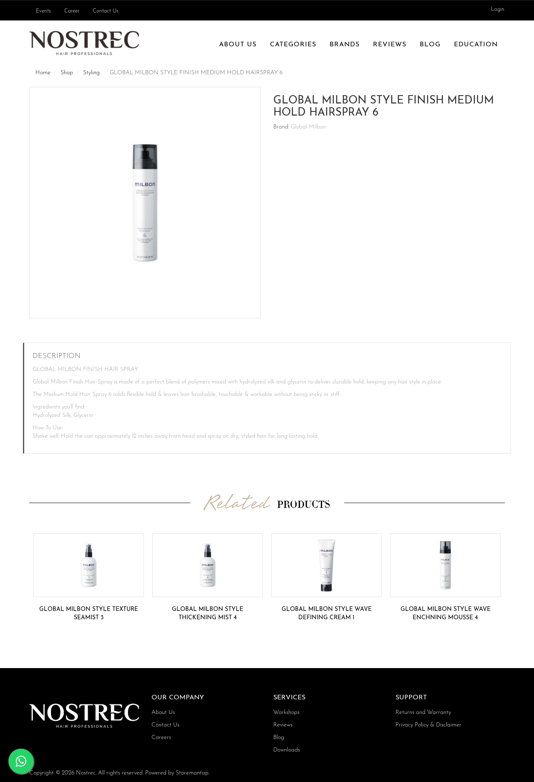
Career (71, 11)
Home (42, 73)
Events (43, 11)
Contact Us (105, 11)
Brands (345, 44)
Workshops (286, 712)
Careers (161, 737)
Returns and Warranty (423, 712)
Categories (293, 44)
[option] (88, 577)
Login (497, 9)
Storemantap (192, 773)
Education (476, 44)
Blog (430, 44)
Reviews (389, 44)
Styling (91, 73)
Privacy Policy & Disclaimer (428, 725)
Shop (66, 73)
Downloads (286, 750)
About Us (238, 44)
